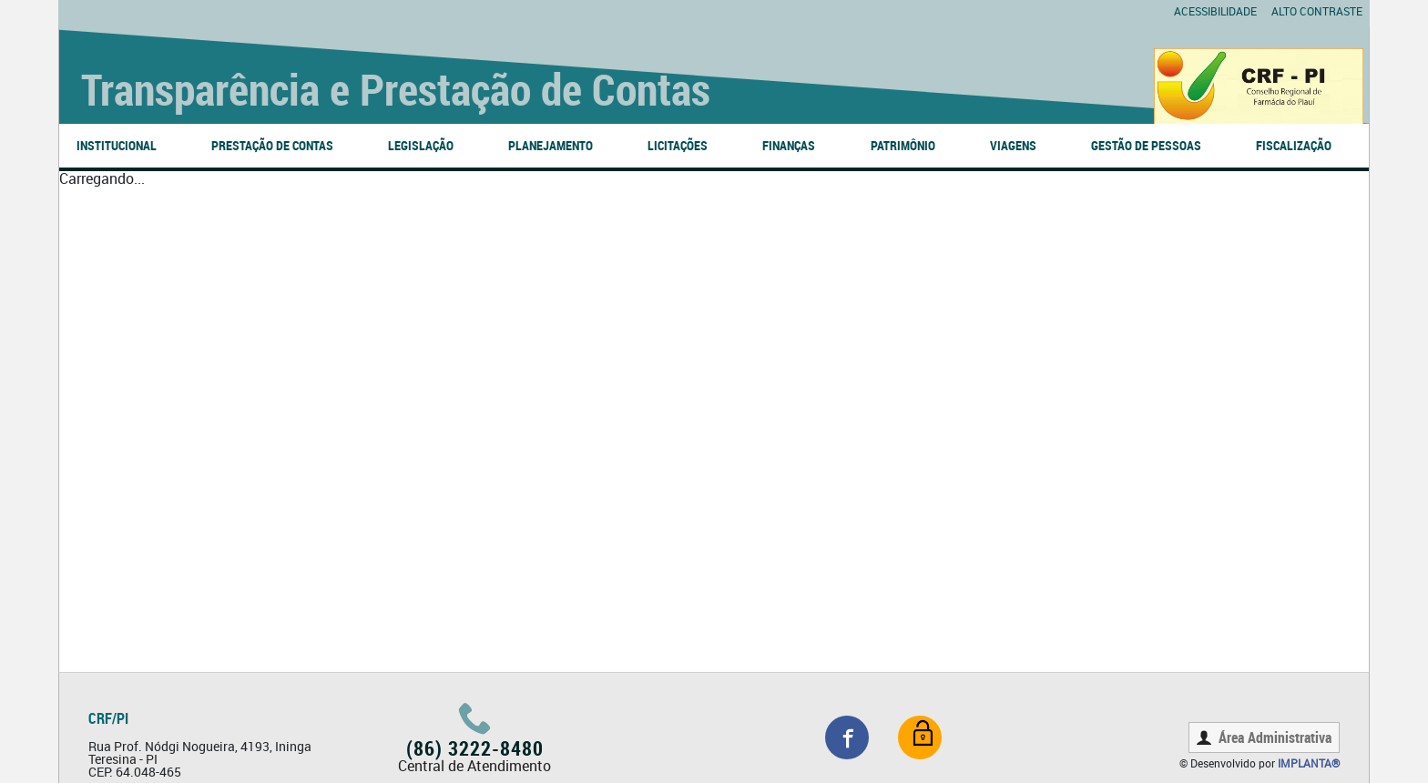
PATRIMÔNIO (903, 145)
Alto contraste (1316, 11)
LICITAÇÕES (678, 145)
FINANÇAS (788, 145)
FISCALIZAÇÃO (1293, 145)
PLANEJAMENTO (550, 145)
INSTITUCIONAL (116, 145)
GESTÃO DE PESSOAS (1146, 145)
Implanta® (1309, 763)
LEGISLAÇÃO (421, 145)
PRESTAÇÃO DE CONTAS (272, 145)
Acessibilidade (1215, 11)
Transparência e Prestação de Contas (395, 88)
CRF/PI (108, 718)
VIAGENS (1013, 145)
